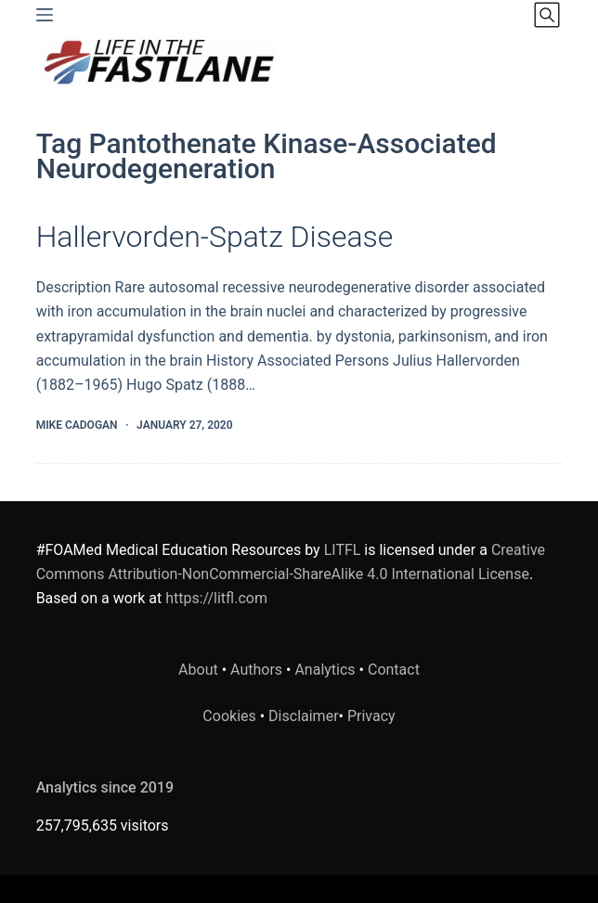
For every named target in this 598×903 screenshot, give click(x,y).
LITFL (342, 550)
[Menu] (44, 14)
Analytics (324, 669)
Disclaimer (303, 716)
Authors (256, 669)
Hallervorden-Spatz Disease (215, 236)
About (198, 669)
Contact (394, 669)
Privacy (371, 716)
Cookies (230, 716)
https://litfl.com (216, 598)
